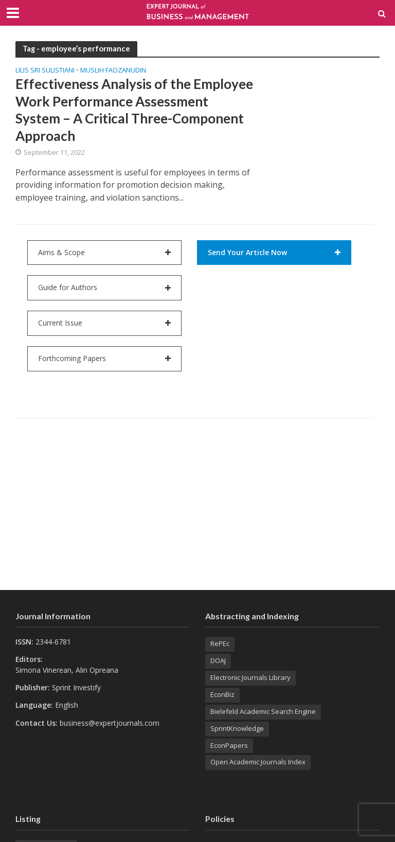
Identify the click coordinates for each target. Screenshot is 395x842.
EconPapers (229, 745)
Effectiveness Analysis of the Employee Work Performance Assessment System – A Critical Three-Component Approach (134, 110)
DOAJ (218, 660)
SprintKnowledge (237, 728)
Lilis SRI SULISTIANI (45, 71)
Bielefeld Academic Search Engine (263, 711)
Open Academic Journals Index (258, 761)
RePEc (219, 643)
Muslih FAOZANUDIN (113, 71)
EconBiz (222, 694)
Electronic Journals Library (250, 677)
